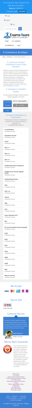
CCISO (6, 141)
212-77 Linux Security (19, 101)
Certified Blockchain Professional (14, 165)
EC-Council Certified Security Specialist (16, 227)
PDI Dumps (16, 385)
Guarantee (23, 396)
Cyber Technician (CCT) (11, 215)
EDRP (6, 257)
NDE (6, 269)
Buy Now (21, 105)
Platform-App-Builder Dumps (16, 384)
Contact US (22, 398)
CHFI (6, 185)
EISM (6, 263)
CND (6, 203)
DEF (6, 221)
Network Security (10, 275)
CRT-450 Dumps (16, 380)
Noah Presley (18, 333)
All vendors (16, 41)
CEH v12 (7, 153)
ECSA (6, 251)
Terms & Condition (12, 398)
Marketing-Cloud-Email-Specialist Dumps (16, 382)
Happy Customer (18, 336)
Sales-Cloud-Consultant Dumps (16, 377)
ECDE (6, 233)
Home (7, 41)
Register (7, 20)
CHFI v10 (7, 191)
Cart (18, 45)
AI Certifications (9, 129)
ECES (6, 239)
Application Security (10, 135)
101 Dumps (16, 375)
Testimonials (9, 45)
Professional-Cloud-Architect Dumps (16, 378)
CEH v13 (7, 159)
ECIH (6, 245)
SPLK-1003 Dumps (16, 388)
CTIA (6, 209)
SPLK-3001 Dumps (16, 390)
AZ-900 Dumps (16, 387)
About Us (15, 396)
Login (7, 16)
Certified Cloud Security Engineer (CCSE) (14, 172)
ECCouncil (9, 57)
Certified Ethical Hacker (11, 179)
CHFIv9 (7, 197)
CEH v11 (7, 147)
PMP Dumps (16, 374)
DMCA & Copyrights (16, 400)
